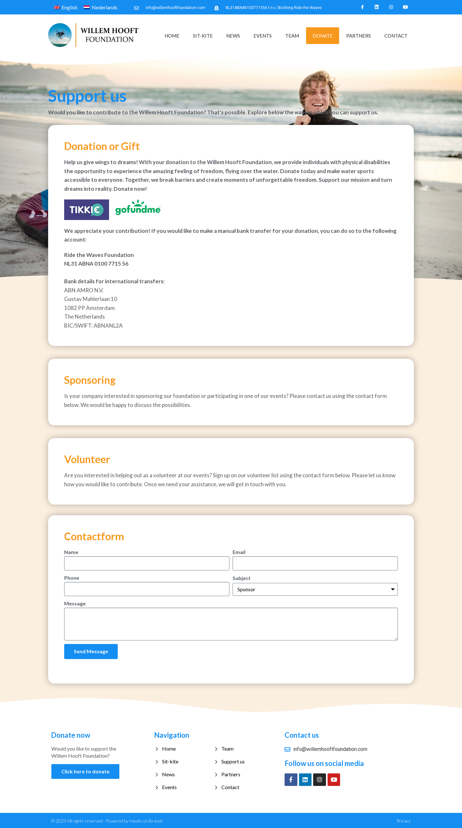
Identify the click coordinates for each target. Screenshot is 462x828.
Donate (322, 35)
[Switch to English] (66, 7)
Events (262, 35)
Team (292, 35)
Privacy (404, 820)
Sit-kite (203, 35)
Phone (71, 577)
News (233, 35)
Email (239, 551)
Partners (358, 35)
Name (71, 551)
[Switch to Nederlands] (100, 7)
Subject (242, 577)
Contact (395, 35)
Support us (233, 760)
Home (172, 35)
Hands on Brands (146, 820)
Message (75, 603)
